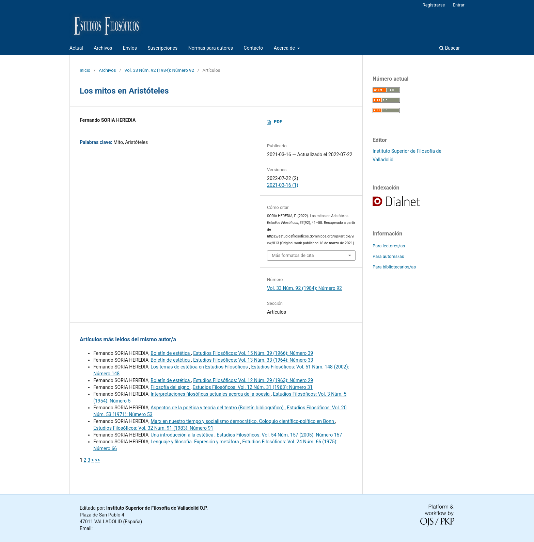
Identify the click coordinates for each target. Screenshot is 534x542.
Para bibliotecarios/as (394, 266)
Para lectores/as (389, 245)
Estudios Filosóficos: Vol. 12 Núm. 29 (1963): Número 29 (253, 380)
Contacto (253, 48)
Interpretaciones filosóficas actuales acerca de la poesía (211, 394)
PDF (278, 121)
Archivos (103, 48)
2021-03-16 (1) (282, 185)
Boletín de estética (171, 353)
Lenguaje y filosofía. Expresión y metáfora (195, 441)
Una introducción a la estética (183, 435)
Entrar (459, 4)
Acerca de (285, 48)
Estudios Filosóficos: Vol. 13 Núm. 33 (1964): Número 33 (253, 360)
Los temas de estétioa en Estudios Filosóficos (200, 366)
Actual (76, 48)
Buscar (449, 48)
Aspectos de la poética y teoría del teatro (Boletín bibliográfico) (218, 407)
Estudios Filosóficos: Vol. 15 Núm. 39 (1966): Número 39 (253, 353)
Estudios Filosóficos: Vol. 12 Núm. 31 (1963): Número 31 (253, 387)
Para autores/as (388, 256)
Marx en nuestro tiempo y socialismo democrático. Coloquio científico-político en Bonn (243, 421)
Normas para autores (210, 48)
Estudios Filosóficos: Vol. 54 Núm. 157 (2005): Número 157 (279, 435)
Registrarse (434, 4)
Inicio (85, 70)
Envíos (130, 48)
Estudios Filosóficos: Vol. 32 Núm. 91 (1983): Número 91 (153, 428)
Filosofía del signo (170, 387)
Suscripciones (162, 48)
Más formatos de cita (293, 255)
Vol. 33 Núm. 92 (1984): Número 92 (159, 70)
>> (97, 460)
